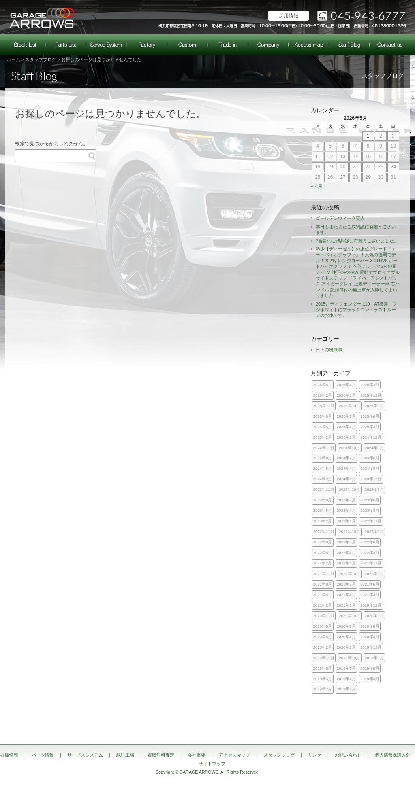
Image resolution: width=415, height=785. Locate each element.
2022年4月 (346, 552)
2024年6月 (369, 458)
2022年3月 (369, 552)
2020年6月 (369, 626)
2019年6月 (369, 668)
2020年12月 (370, 605)
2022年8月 (322, 542)
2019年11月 (323, 658)
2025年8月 (322, 416)
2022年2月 (322, 563)
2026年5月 (322, 384)
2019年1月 (346, 689)
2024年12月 (370, 437)
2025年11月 (323, 405)
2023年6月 (369, 500)
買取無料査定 (228, 44)
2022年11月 (323, 531)
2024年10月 (349, 448)
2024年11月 (323, 448)
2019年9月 (374, 658)
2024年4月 (346, 468)
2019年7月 (346, 668)
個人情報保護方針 (393, 755)
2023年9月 (374, 489)
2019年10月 (349, 658)
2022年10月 (349, 531)
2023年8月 (322, 500)
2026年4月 (346, 384)
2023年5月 (322, 510)
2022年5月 (322, 552)
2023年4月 (346, 510)
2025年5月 (322, 426)
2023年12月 (370, 479)
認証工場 (146, 44)
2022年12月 (370, 521)
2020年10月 (349, 615)
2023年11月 (323, 489)
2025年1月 (346, 437)
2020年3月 (369, 636)
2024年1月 (346, 479)
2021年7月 (346, 584)
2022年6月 (369, 542)
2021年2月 (322, 605)
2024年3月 (369, 468)
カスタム (187, 44)
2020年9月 (374, 615)
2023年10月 (349, 489)
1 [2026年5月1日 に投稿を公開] (368, 136)
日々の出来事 (329, 349)
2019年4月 (346, 679)
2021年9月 (374, 573)
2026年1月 (346, 395)
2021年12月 (370, 563)
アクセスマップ (309, 44)
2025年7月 (346, 416)
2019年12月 (370, 647)
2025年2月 (322, 437)
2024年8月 (322, 458)
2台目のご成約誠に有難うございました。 (357, 240)
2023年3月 (369, 510)
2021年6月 (369, 584)
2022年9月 (374, 531)
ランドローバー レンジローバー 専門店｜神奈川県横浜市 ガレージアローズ (41, 17)
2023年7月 (346, 500)
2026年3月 (369, 384)
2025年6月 (369, 416)
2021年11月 (323, 573)
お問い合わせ (390, 44)
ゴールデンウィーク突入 (340, 218)
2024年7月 (346, 458)
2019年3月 (369, 679)
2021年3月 (369, 594)
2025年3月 (369, 426)
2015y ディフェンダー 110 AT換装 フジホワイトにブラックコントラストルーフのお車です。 (356, 309)
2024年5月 (322, 468)
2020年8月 (322, 626)
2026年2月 (322, 395)
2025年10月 (349, 405)
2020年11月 (323, 615)
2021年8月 (322, 584)
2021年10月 (349, 573)
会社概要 (268, 44)
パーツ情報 (65, 44)
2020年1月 (346, 647)
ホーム (13, 59)
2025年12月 (370, 395)
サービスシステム (106, 44)
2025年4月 (346, 426)
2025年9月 (374, 405)
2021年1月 (346, 605)
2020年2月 (322, 647)
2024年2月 (322, 479)
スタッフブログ (349, 44)
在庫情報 (25, 44)
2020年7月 (346, 626)
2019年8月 (322, 668)
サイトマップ (212, 763)
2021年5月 (322, 594)
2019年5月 (322, 679)
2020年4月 (346, 636)
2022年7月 (346, 542)
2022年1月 (346, 563)
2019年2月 (322, 689)
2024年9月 (374, 448)
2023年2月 (322, 521)
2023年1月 (346, 521)
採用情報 (288, 16)
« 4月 (317, 186)
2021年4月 (346, 594)
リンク (314, 755)
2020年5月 (322, 636)
